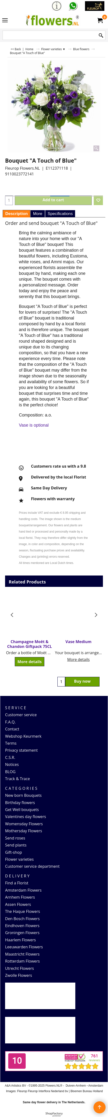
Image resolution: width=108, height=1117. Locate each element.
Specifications (60, 213)
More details (29, 662)
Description (16, 213)
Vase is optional (34, 425)
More (37, 213)
